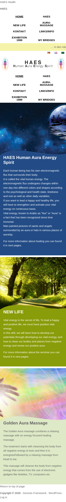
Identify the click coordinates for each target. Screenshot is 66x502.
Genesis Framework (34, 493)
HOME (19, 16)
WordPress (55, 493)
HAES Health (7, 2)
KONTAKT (19, 31)
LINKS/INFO (46, 31)
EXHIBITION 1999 (19, 39)
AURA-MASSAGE (46, 24)
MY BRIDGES (46, 40)
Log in (3, 497)
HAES (46, 16)
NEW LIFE (19, 25)
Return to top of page (12, 486)
